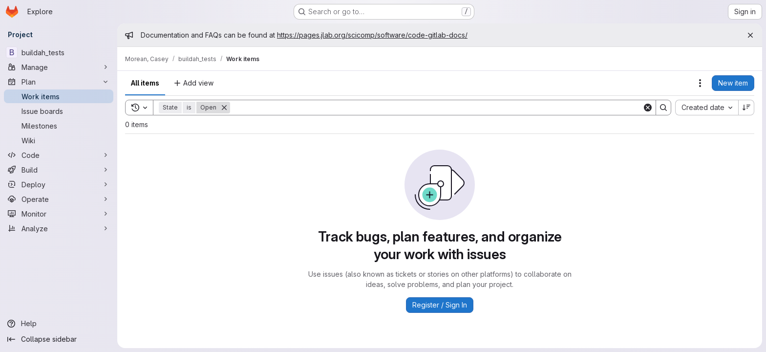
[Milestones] (58, 125)
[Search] (436, 107)
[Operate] (58, 199)
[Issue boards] (58, 111)
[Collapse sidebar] (58, 339)
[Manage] (58, 67)
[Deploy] (58, 184)
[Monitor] (58, 213)
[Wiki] (58, 140)
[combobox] (706, 107)
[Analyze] (58, 228)
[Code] (58, 155)
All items (145, 83)
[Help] (58, 323)
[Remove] (224, 107)
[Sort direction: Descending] (746, 107)
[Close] (750, 35)
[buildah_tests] (58, 52)
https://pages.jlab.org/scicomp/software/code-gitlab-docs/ (372, 35)
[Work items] (58, 96)
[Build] (58, 169)
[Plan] (58, 81)
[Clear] (648, 107)
